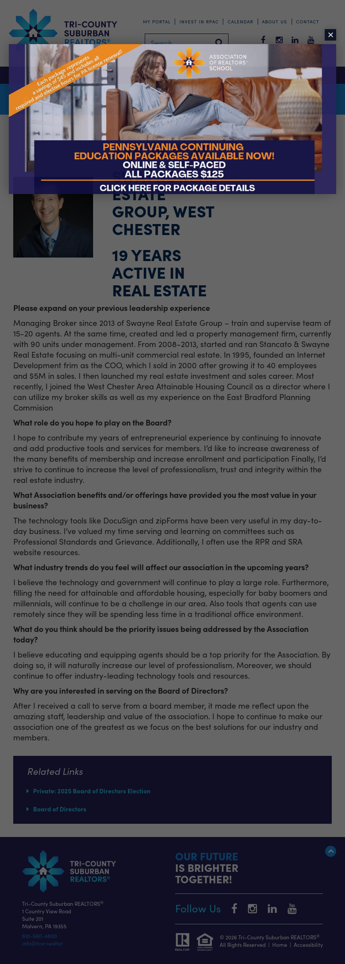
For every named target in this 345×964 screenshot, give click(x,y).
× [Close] (330, 35)
